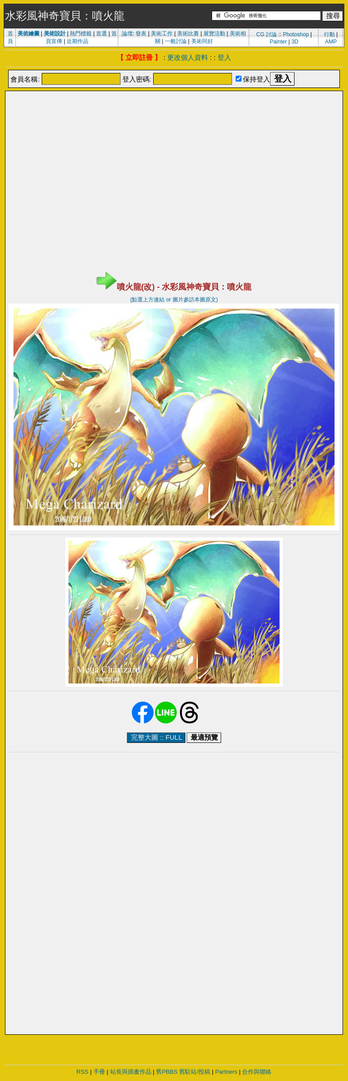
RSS (83, 1071)
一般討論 (176, 41)
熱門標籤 (81, 33)
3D (294, 42)
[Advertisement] (174, 114)
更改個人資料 (187, 57)
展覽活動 (214, 33)
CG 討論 (266, 34)
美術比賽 (188, 33)
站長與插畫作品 (130, 1071)
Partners (226, 1071)
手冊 (99, 1071)
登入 (224, 57)
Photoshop (296, 34)
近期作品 (77, 41)
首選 (101, 33)
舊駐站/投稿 (194, 1071)
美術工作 (162, 33)
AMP (331, 42)
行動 (329, 34)
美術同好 (202, 41)
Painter (278, 42)
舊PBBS (167, 1071)
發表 (140, 33)
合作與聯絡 (256, 1071)
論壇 (127, 33)
